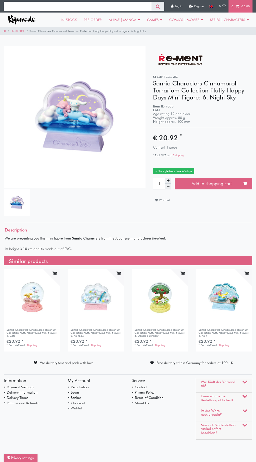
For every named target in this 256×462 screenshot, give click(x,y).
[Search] (158, 6)
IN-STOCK (69, 20)
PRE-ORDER (93, 20)
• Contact (139, 387)
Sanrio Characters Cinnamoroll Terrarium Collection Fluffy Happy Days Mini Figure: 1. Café (31, 332)
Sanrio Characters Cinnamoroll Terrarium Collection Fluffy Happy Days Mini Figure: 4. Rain (223, 332)
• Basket (74, 398)
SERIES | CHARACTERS (227, 20)
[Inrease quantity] (168, 181)
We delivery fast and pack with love (66, 363)
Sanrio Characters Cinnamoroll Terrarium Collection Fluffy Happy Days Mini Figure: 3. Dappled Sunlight (159, 332)
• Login (73, 392)
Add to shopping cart (219, 183)
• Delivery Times (16, 398)
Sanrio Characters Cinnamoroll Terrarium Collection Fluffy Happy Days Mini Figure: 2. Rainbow (95, 332)
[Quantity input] (159, 183)
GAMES (152, 20)
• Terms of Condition (148, 398)
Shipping (178, 155)
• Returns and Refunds (21, 403)
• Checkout (76, 403)
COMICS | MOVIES (184, 20)
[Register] (196, 6)
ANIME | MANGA (122, 20)
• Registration (78, 387)
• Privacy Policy (143, 392)
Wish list (162, 200)
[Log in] (176, 6)
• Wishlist (75, 408)
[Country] (211, 6)
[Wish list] (222, 6)
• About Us (140, 403)
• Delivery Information (21, 392)
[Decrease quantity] (168, 186)
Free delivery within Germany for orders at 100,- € (194, 363)
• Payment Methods (19, 387)
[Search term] (78, 6)
